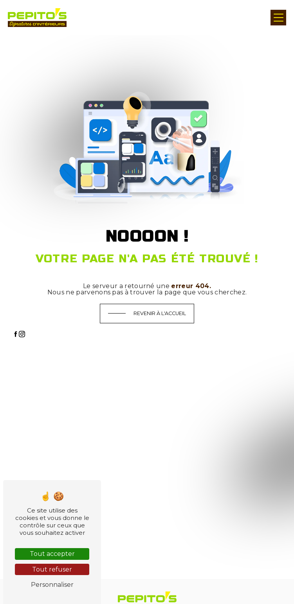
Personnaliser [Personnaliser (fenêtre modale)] (52, 584)
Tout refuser (52, 569)
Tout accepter (52, 553)
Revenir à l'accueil (159, 313)
